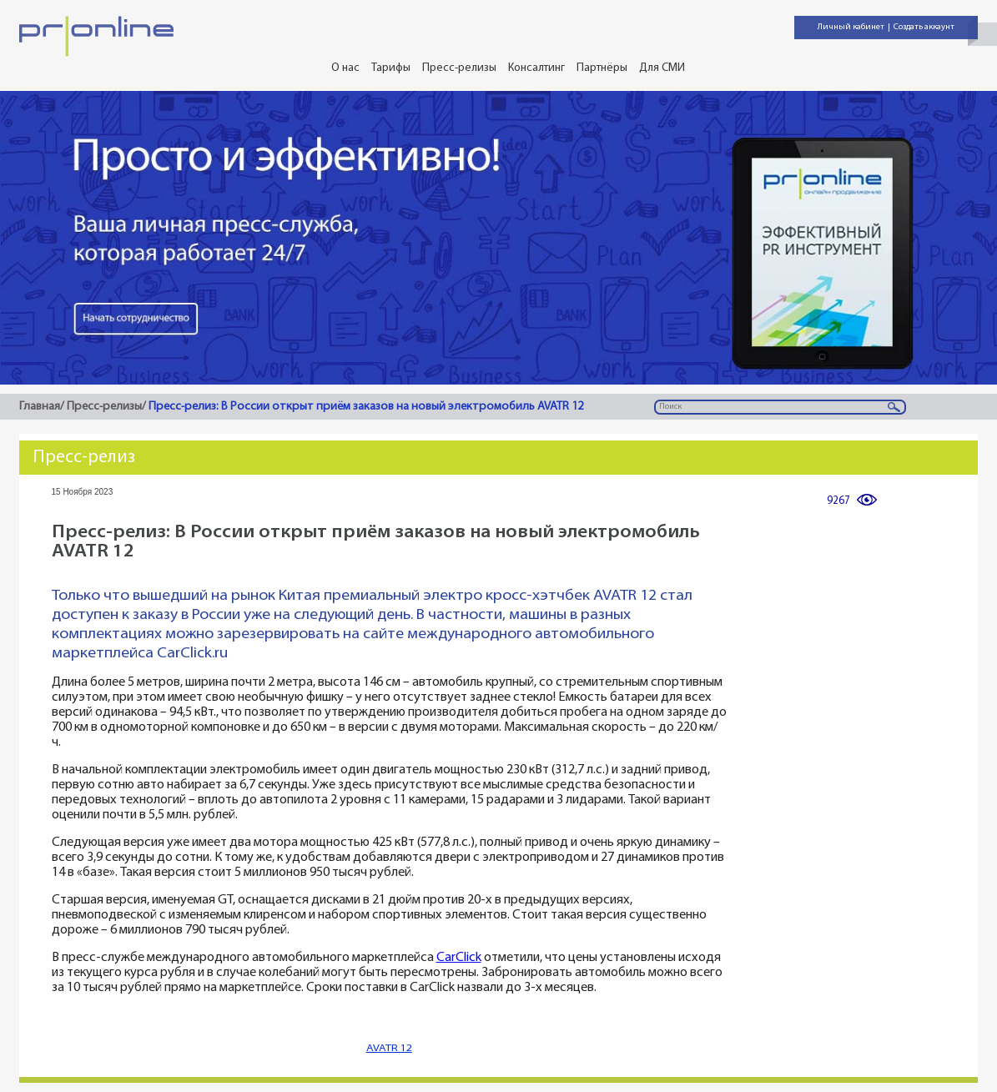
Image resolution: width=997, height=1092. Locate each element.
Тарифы (390, 68)
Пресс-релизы (459, 68)
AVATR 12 (389, 1048)
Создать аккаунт (924, 27)
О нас (345, 68)
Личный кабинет (851, 27)
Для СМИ (662, 68)
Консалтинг (536, 68)
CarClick (458, 958)
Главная (39, 406)
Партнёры (602, 68)
